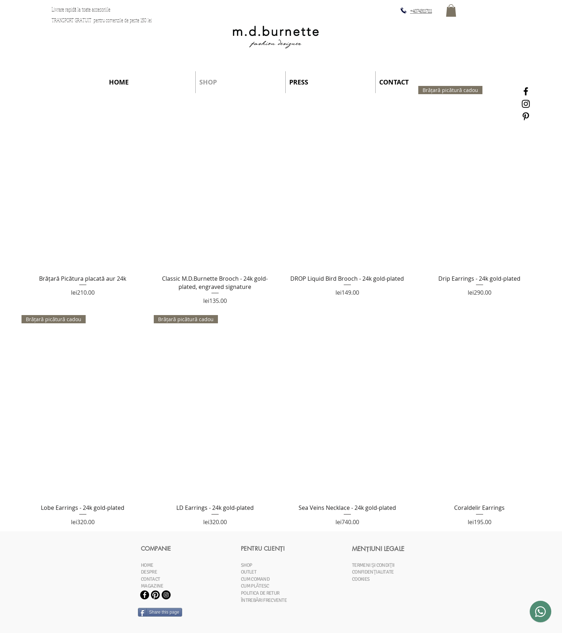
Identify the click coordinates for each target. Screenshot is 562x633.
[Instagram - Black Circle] (166, 594)
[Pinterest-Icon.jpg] (155, 594)
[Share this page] (160, 612)
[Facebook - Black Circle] (144, 594)
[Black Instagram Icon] (525, 103)
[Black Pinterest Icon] (525, 116)
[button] (451, 10)
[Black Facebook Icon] (525, 91)
